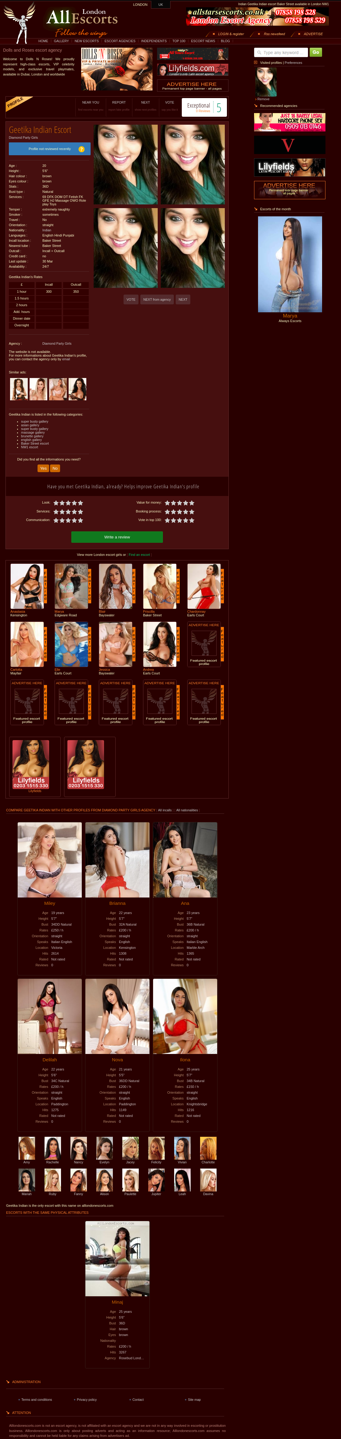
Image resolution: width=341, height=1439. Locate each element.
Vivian (182, 1157)
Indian (46, 228)
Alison (104, 1189)
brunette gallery (32, 434)
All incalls (165, 807)
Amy (27, 1157)
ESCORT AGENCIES (120, 41)
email (66, 357)
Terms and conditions (36, 1396)
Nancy (78, 1157)
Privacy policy (87, 1396)
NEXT (138, 106)
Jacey (130, 1157)
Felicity (156, 1157)
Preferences (293, 62)
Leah (182, 1189)
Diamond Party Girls (23, 135)
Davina (208, 1189)
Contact (138, 1396)
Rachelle (53, 1157)
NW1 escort (29, 445)
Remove (263, 99)
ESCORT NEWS (203, 41)
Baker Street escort (35, 441)
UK (161, 4)
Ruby (53, 1189)
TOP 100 (178, 41)
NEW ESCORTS (87, 41)
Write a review (117, 534)
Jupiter (156, 1189)
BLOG (225, 41)
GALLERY (61, 41)
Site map (194, 1396)
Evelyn (104, 1157)
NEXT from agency (157, 299)
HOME (43, 41)
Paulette (130, 1189)
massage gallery (33, 430)
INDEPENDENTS (154, 41)
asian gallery (30, 423)
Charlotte (208, 1157)
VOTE (162, 106)
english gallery (31, 437)
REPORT (111, 106)
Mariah (27, 1189)
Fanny (78, 1189)
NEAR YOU (83, 106)
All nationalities (187, 807)
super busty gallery (34, 419)
